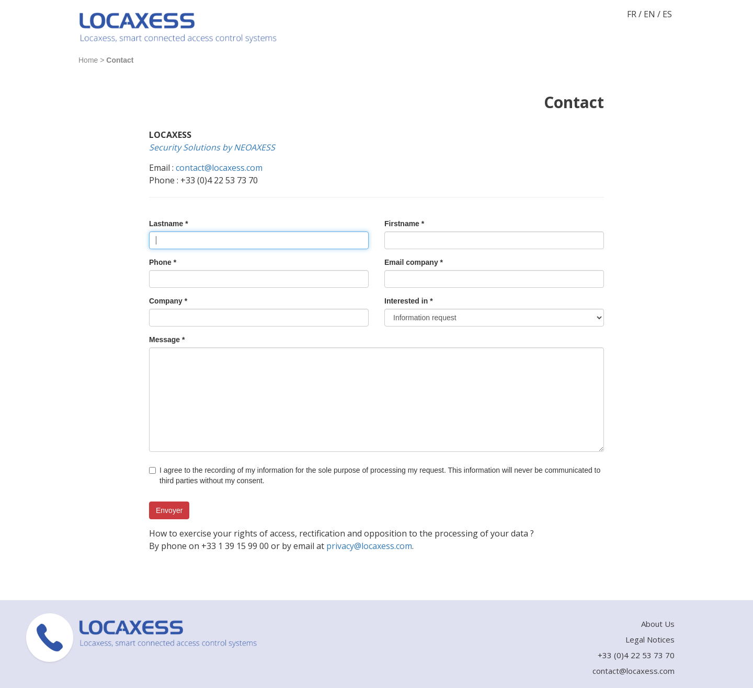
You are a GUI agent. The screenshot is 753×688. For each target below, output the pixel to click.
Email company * (413, 262)
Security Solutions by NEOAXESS (212, 147)
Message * (167, 339)
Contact (119, 60)
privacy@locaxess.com (369, 546)
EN (649, 14)
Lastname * (168, 223)
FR (631, 14)
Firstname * (404, 223)
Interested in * (408, 301)
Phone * (162, 262)
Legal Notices (650, 639)
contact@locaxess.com (219, 167)
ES (667, 14)
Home (88, 60)
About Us (658, 624)
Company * (168, 301)
